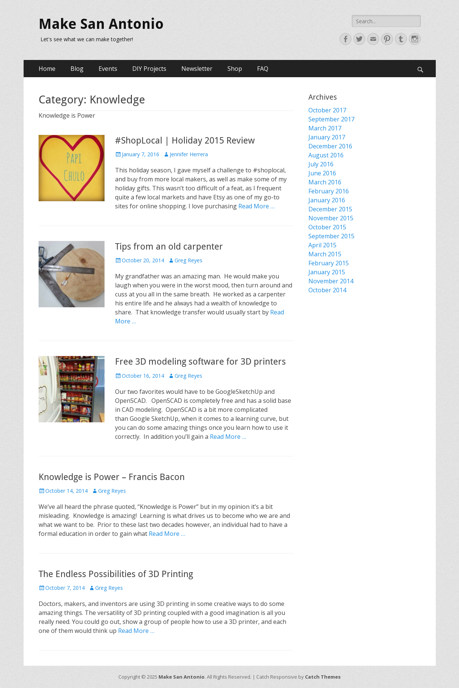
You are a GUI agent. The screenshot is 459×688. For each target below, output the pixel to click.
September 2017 (331, 119)
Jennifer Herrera (189, 154)
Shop (234, 68)
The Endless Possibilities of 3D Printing (116, 574)
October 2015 (327, 227)
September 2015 (331, 236)
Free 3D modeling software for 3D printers (200, 361)
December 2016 (330, 146)
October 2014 (327, 290)
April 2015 (322, 245)
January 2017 (326, 137)
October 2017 (327, 110)
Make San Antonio (101, 24)
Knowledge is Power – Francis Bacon (112, 477)
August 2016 (326, 155)
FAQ (262, 68)
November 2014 (330, 281)
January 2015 (326, 272)
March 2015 (324, 254)
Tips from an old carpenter (169, 246)
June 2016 (322, 173)
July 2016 (320, 164)
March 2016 (324, 182)
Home (47, 68)
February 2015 (328, 263)
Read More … (256, 206)
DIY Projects (149, 68)
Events (108, 68)
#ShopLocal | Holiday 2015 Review (185, 140)
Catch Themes (323, 676)
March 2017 (324, 128)
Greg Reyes (188, 260)
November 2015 (330, 218)
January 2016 (326, 200)
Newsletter (196, 68)
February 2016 (328, 191)
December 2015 (330, 209)
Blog (77, 68)
